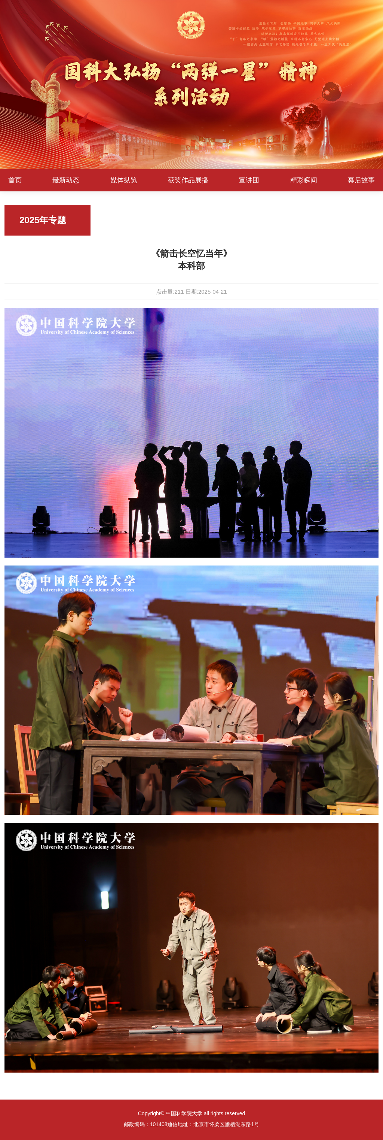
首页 (15, 180)
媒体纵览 (123, 180)
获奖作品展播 (188, 180)
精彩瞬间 (303, 180)
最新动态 (65, 180)
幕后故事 (361, 180)
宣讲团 (249, 180)
